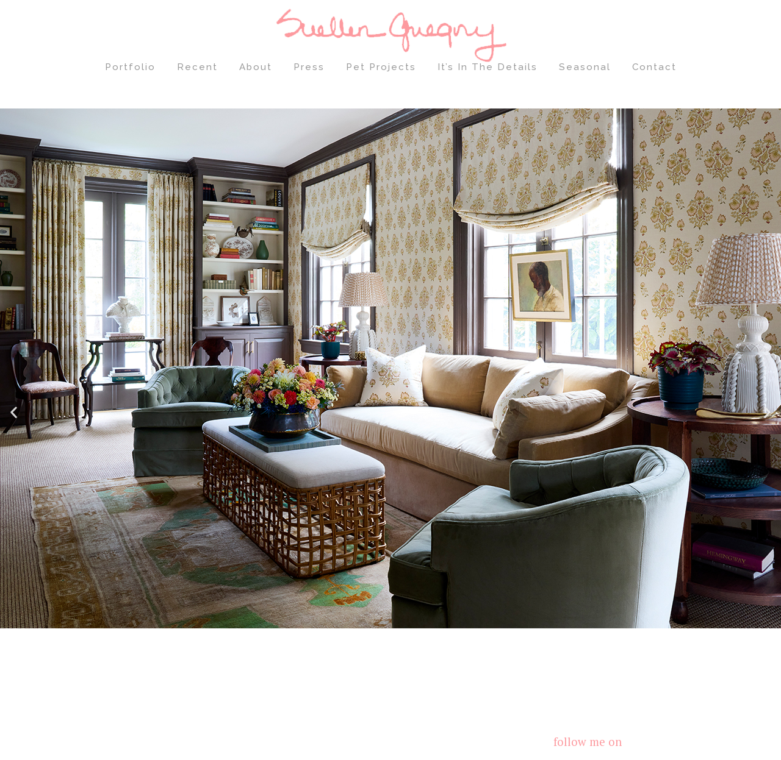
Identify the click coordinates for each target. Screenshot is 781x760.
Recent (197, 67)
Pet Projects (381, 67)
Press (309, 67)
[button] (13, 411)
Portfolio (130, 67)
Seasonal (585, 67)
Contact (654, 67)
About (255, 67)
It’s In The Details (487, 67)
